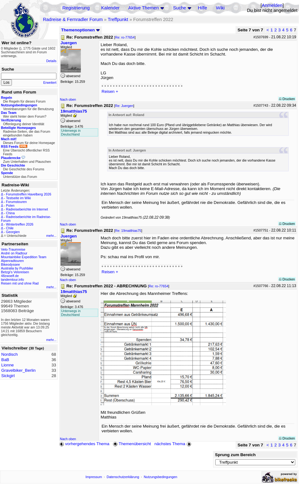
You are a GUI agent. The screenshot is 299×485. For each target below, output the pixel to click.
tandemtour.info (12, 279)
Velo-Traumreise (13, 249)
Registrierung (76, 7)
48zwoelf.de (10, 276)
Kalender (110, 7)
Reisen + (110, 91)
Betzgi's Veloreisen (15, 272)
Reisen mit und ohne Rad (20, 283)
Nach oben (68, 99)
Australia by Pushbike (17, 268)
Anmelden (272, 5)
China (10, 213)
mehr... (51, 235)
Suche (179, 7)
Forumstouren (16, 202)
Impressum (94, 477)
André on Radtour (14, 253)
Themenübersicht (132, 443)
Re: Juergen (124, 106)
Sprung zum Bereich (235, 454)
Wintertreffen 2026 (19, 224)
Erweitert (49, 82)
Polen (10, 205)
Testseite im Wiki (18, 198)
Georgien (13, 232)
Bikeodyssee (10, 264)
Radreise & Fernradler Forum (73, 19)
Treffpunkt (118, 19)
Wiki (220, 7)
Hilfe (202, 7)
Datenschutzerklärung (123, 477)
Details (51, 61)
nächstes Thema (173, 443)
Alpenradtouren (12, 261)
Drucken (287, 99)
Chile (9, 228)
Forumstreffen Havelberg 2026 (28, 194)
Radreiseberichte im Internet (27, 209)
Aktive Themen (143, 7)
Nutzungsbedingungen (160, 477)
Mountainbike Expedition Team (23, 257)
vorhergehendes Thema (84, 443)
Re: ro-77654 (124, 37)
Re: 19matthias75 (128, 230)
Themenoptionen (80, 30)
